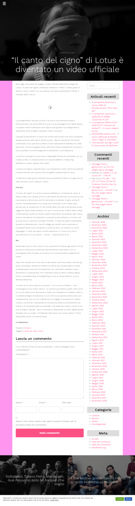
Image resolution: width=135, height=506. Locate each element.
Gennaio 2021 (98, 360)
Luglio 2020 (97, 377)
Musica (28, 328)
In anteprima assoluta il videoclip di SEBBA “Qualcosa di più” (103, 117)
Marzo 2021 (97, 354)
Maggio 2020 (98, 383)
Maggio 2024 (98, 253)
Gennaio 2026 (98, 222)
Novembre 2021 (99, 331)
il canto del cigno (30, 331)
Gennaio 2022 (98, 326)
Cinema (95, 415)
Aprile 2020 (97, 386)
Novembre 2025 (99, 228)
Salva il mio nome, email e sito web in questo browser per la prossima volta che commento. (46, 423)
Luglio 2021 (97, 343)
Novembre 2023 (99, 265)
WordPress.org (99, 447)
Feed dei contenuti (101, 442)
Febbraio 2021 (98, 357)
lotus (41, 331)
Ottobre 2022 (98, 300)
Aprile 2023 (97, 282)
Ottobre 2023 (98, 268)
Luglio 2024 (97, 251)
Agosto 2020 (98, 375)
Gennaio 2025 (98, 239)
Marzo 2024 (97, 256)
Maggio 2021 (97, 349)
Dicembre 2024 (99, 242)
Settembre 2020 (100, 372)
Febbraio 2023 (98, 288)
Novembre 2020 (99, 366)
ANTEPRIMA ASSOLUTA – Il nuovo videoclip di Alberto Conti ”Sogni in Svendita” (105, 137)
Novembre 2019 (99, 400)
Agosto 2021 (98, 340)
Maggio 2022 (98, 314)
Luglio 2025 (97, 230)
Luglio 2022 (97, 308)
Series (95, 421)
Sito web (66, 402)
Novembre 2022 (99, 297)
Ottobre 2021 (98, 334)
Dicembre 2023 (99, 262)
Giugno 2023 (98, 277)
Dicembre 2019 (99, 398)
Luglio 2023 (97, 274)
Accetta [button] (120, 499)
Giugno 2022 (98, 311)
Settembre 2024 (100, 248)
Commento (22, 354)
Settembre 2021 (99, 337)
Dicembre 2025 (99, 225)
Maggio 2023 (98, 279)
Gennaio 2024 (98, 259)
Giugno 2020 (98, 380)
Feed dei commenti (101, 444)
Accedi (95, 439)
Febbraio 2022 (98, 323)
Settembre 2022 (100, 302)
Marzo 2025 (97, 236)
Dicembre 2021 (99, 328)
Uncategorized (99, 424)
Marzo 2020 (97, 389)
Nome (19, 402)
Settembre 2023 (100, 271)
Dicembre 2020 (99, 363)
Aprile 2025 (97, 233)
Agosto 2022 (98, 305)
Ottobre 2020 (98, 369)
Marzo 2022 (97, 320)
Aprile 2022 (97, 317)
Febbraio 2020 (98, 392)
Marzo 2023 (97, 285)
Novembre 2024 (99, 245)
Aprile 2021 (97, 351)
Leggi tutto (54, 500)
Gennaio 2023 (98, 291)
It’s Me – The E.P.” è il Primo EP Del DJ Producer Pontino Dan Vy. (104, 181)
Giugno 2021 (98, 346)
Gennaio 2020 (98, 395)
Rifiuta (128, 499)
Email (42, 402)
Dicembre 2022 (99, 294)
